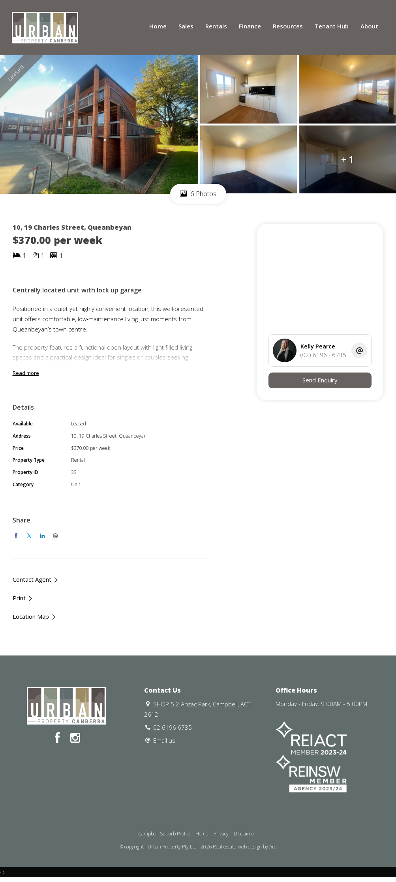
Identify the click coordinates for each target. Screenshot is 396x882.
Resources (288, 26)
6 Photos (198, 193)
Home (158, 26)
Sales (185, 26)
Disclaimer (245, 833)
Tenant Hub (332, 26)
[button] (23, 598)
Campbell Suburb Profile (164, 833)
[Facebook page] (59, 738)
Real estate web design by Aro (244, 846)
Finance (250, 26)
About (369, 26)
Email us (164, 740)
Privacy (221, 833)
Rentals (216, 26)
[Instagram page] (75, 738)
